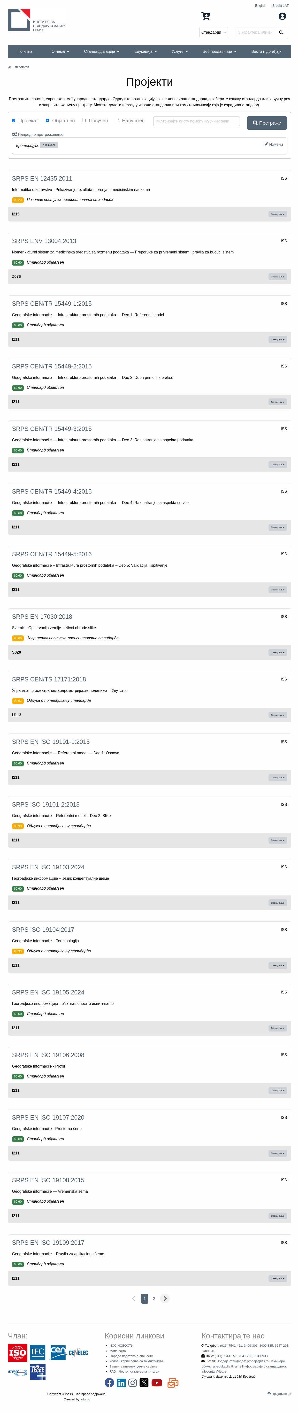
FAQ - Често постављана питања (134, 1371)
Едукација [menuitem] (143, 51)
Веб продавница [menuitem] (217, 51)
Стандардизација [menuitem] (99, 51)
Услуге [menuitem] (178, 51)
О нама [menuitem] (58, 51)
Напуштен (130, 120)
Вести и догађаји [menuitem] (266, 51)
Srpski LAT (280, 6)
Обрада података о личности (131, 1356)
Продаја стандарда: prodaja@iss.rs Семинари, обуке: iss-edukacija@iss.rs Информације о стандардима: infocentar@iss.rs (244, 1366)
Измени (273, 144)
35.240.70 (49, 145)
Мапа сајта (117, 1351)
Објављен (60, 120)
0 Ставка (215, 16)
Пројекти (22, 67)
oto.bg (85, 1399)
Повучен (95, 120)
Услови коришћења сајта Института (136, 1361)
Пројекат (25, 120)
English (260, 6)
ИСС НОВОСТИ (121, 1345)
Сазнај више (277, 214)
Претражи (267, 123)
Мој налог (272, 16)
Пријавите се (281, 1394)
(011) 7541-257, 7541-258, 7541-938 (241, 1356)
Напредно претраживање (37, 134)
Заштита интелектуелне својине (133, 1366)
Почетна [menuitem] (24, 51)
